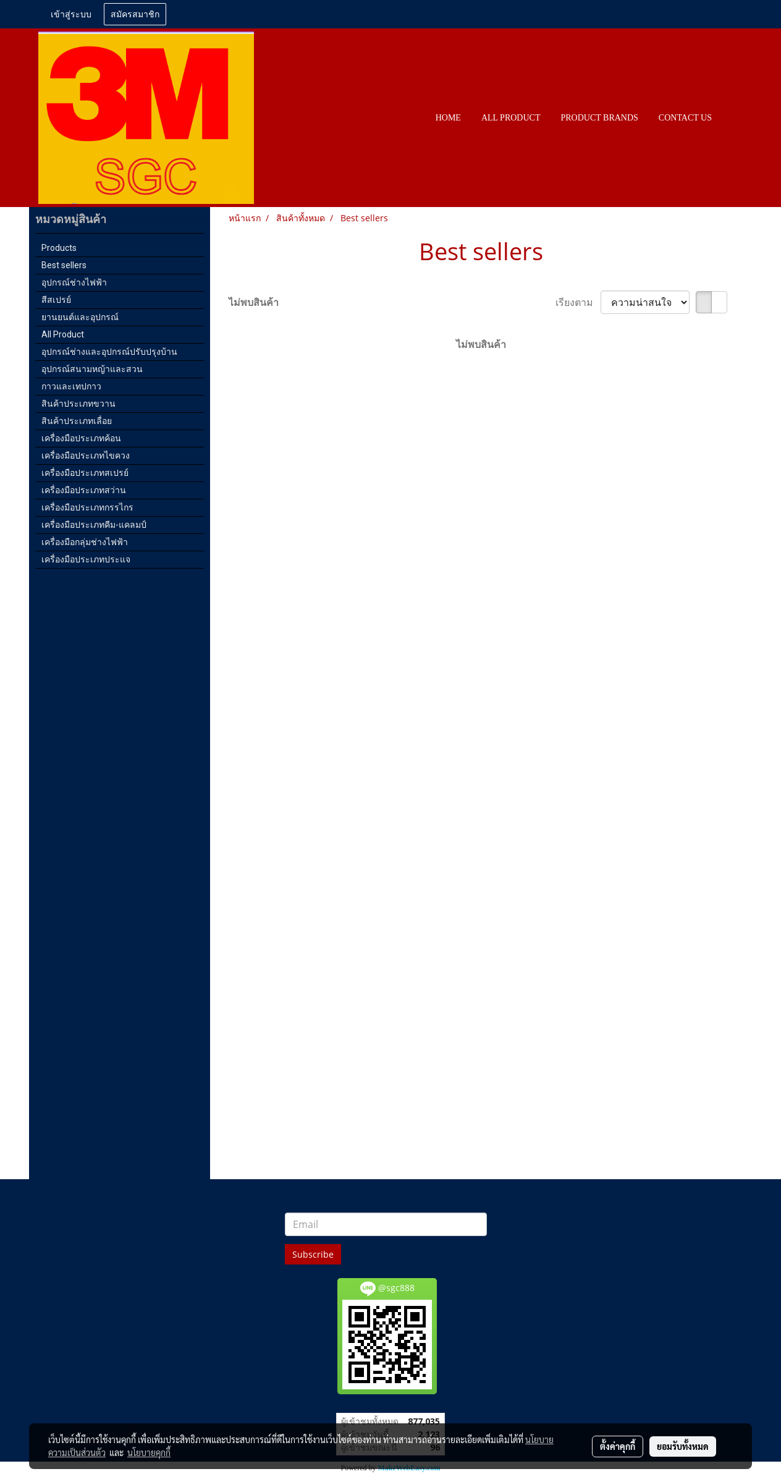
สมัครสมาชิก (135, 14)
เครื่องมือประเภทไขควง (85, 455)
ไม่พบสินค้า (254, 302)
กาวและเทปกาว (71, 386)
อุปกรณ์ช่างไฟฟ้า (74, 282)
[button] (733, 118)
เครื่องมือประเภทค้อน (81, 438)
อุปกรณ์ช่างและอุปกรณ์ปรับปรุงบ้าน (109, 352)
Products (59, 248)
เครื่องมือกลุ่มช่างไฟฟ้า (84, 542)
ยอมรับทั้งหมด (683, 1446)
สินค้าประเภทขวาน (78, 404)
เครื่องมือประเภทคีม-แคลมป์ (93, 525)
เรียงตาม (578, 302)
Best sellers (64, 265)
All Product (62, 334)
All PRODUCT (511, 117)
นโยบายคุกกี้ (149, 1452)
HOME (448, 117)
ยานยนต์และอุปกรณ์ (80, 317)
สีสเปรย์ (56, 300)
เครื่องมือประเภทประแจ (85, 559)
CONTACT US (685, 117)
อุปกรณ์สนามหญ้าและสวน (92, 369)
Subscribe (313, 1254)
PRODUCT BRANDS (599, 117)
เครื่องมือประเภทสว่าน (83, 490)
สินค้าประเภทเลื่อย (76, 421)
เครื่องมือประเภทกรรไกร (87, 507)
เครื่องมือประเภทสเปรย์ (85, 473)
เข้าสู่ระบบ (71, 14)
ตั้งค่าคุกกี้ (617, 1446)
